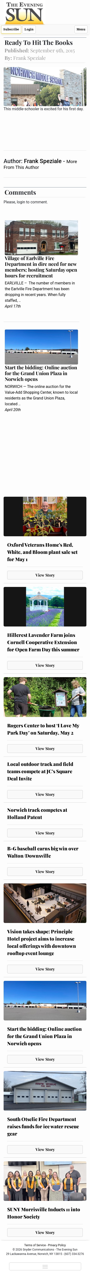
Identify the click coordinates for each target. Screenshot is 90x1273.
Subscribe (11, 29)
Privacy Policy (57, 1245)
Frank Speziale (43, 161)
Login (29, 29)
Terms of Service (35, 1245)
